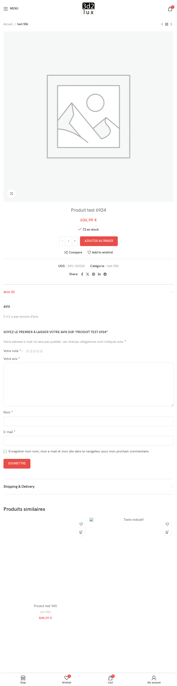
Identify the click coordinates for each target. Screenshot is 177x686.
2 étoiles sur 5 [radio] (31, 351)
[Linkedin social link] (99, 274)
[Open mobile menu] (11, 8)
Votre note (12, 351)
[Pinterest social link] (94, 274)
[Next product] (171, 24)
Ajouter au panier (99, 241)
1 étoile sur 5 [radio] (27, 351)
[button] (81, 532)
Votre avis (11, 359)
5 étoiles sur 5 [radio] (41, 351)
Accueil (8, 24)
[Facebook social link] (82, 274)
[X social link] (88, 274)
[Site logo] (88, 8)
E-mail (9, 432)
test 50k (22, 24)
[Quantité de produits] (68, 241)
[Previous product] (162, 24)
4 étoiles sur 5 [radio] (38, 351)
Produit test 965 (45, 606)
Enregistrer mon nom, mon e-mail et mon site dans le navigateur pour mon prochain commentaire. (79, 451)
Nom (8, 412)
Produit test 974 (131, 606)
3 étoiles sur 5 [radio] (34, 351)
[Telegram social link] (105, 274)
